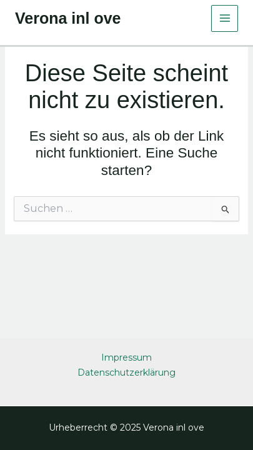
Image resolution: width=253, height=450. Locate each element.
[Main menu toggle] (224, 18)
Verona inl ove (68, 18)
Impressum (126, 357)
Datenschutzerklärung (126, 372)
